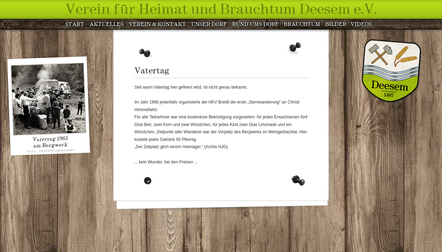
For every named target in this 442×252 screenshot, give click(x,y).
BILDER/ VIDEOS (348, 24)
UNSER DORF (209, 24)
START (74, 24)
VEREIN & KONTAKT (157, 24)
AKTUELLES (106, 24)
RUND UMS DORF (255, 24)
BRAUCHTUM (302, 24)
